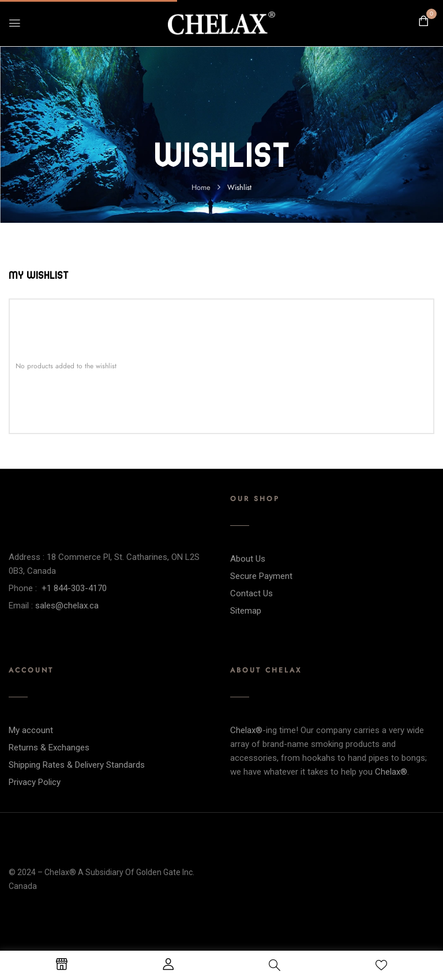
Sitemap (245, 611)
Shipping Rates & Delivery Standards (77, 765)
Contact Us (251, 593)
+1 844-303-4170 (74, 588)
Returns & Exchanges (49, 747)
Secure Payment (261, 576)
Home (201, 187)
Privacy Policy (35, 782)
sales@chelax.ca (67, 605)
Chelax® (246, 730)
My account (31, 730)
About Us (247, 559)
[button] (423, 21)
